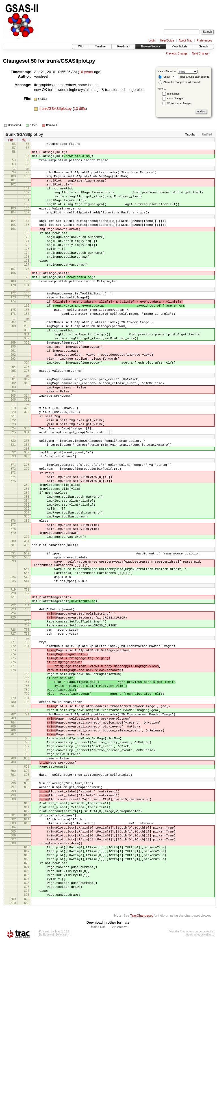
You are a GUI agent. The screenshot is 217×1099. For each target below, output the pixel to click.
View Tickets (179, 46)
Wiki (80, 46)
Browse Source (150, 46)
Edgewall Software (54, 1091)
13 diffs (80, 108)
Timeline (100, 46)
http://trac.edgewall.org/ (199, 1091)
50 (33, 61)
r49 (10, 140)
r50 (24, 140)
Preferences (204, 40)
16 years (86, 72)
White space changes (179, 103)
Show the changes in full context (179, 82)
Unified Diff (97, 1083)
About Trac (185, 40)
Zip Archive (119, 1083)
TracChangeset (141, 1072)
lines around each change (190, 76)
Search (203, 46)
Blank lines (173, 93)
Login (152, 40)
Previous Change (177, 53)
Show (164, 76)
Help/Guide (167, 40)
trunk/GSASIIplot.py (70, 61)
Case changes (175, 98)
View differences (167, 71)
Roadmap (123, 46)
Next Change (200, 53)
